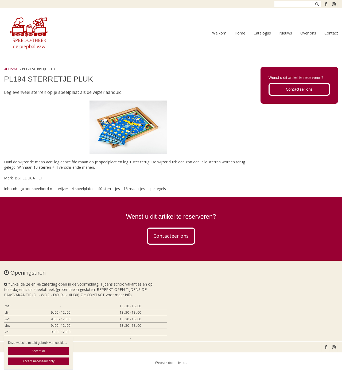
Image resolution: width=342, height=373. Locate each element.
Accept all (38, 351)
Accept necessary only (38, 361)
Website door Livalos (171, 362)
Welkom (219, 33)
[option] (128, 127)
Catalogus (262, 33)
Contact (331, 33)
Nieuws (285, 33)
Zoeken (317, 4)
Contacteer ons (299, 89)
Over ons (308, 33)
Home (240, 33)
